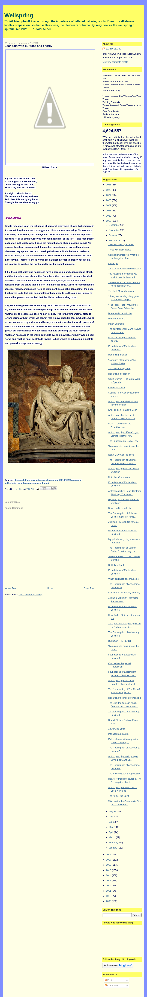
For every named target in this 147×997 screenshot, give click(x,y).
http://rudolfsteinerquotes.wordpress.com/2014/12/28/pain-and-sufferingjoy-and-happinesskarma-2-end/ (43, 481)
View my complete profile (115, 62)
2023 (109, 200)
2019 (109, 221)
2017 (109, 859)
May (111, 827)
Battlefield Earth (116, 565)
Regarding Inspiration (119, 373)
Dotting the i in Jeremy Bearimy (124, 592)
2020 (109, 215)
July (111, 816)
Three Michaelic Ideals (119, 249)
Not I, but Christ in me (119, 477)
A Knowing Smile (117, 728)
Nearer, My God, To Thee (121, 454)
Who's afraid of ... (117, 318)
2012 (109, 885)
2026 (109, 184)
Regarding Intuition (118, 354)
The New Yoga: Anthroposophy (124, 773)
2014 (109, 875)
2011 (109, 891)
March (112, 837)
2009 (109, 901)
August (113, 811)
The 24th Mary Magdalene (121, 291)
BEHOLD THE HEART (119, 641)
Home (50, 588)
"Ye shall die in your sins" (121, 244)
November (114, 230)
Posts (109, 980)
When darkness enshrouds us (123, 579)
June (112, 822)
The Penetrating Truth (119, 368)
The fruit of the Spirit (118, 796)
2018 (109, 854)
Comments (111, 985)
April (111, 832)
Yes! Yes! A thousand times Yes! (124, 268)
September (115, 240)
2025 (109, 190)
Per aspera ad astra (118, 734)
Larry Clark (113, 49)
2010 (109, 896)
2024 (109, 195)
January (113, 847)
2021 (109, 210)
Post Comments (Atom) (30, 594)
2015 (109, 870)
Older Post (89, 588)
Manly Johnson (116, 323)
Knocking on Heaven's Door (122, 410)
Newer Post (10, 588)
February (114, 842)
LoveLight (113, 263)
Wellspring (18, 15)
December (114, 225)
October (113, 235)
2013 (109, 880)
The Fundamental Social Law (123, 441)
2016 (109, 865)
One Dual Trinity (116, 387)
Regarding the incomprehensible (124, 697)
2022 (109, 205)
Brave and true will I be (120, 313)
